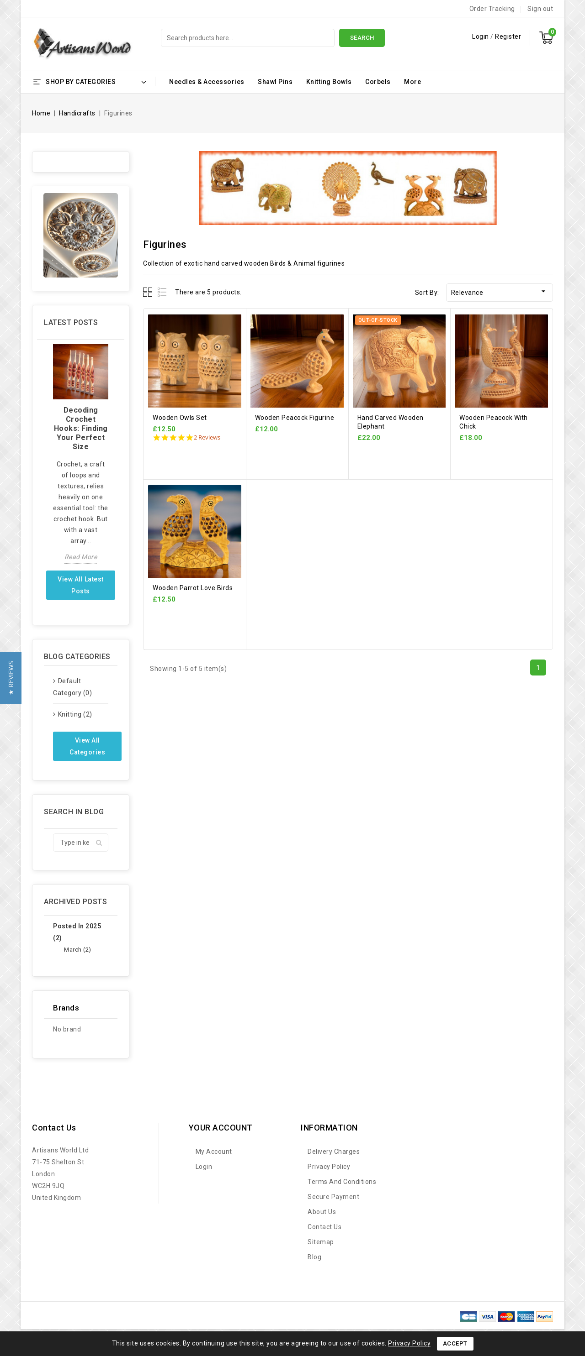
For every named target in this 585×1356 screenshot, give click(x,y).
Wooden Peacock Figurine (295, 417)
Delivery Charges (334, 1151)
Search (362, 37)
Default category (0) (72, 686)
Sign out (540, 8)
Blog (314, 1257)
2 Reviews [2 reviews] (207, 437)
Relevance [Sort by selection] (499, 291)
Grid (148, 292)
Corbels (378, 81)
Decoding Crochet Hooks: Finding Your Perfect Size (81, 428)
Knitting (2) (75, 714)
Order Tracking (492, 8)
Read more (80, 556)
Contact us (54, 1127)
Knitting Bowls (329, 81)
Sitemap (321, 1242)
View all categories (87, 746)
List (162, 292)
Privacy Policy (329, 1166)
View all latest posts (81, 585)
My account (214, 1151)
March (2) (77, 949)
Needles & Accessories (207, 81)
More (412, 81)
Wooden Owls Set (180, 417)
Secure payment (333, 1196)
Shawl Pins (275, 81)
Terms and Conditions (342, 1181)
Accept (455, 1343)
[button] (10, 678)
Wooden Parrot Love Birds (193, 588)
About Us (322, 1211)
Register (508, 36)
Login (481, 36)
